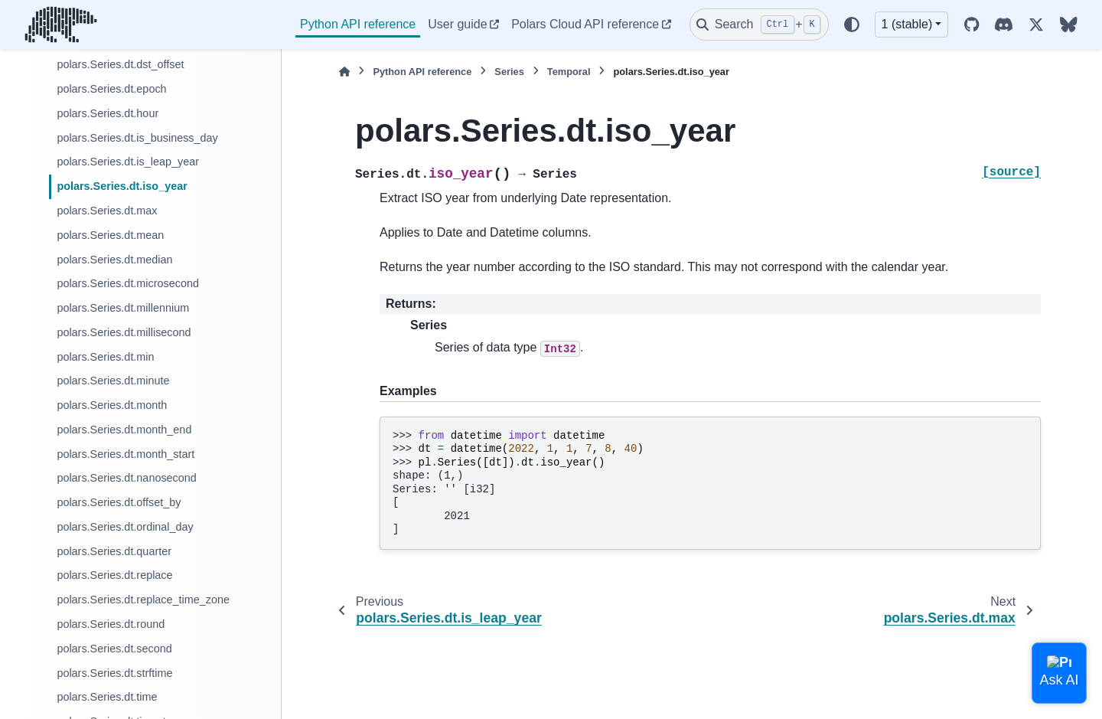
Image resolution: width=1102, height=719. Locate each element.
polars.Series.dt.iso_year (122, 186)
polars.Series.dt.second (114, 648)
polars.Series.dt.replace (114, 575)
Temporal (569, 71)
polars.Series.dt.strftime (114, 673)
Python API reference (358, 24)
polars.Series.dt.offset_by (119, 502)
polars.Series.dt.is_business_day (137, 138)
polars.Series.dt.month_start (125, 454)
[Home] (344, 72)
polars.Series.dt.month (112, 405)
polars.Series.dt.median (114, 259)
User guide (457, 24)
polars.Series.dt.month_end (124, 429)
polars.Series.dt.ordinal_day (125, 527)
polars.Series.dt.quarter (114, 551)
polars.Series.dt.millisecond (124, 332)
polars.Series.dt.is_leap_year (128, 161)
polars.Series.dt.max (107, 210)
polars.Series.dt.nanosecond (126, 478)
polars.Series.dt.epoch (111, 89)
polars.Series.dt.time (107, 697)
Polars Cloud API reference (585, 24)
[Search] (759, 24)
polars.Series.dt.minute (113, 380)
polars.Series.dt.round (111, 624)
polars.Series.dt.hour (107, 113)
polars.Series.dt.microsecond (128, 283)
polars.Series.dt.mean (110, 235)
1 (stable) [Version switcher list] (907, 24)
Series (508, 71)
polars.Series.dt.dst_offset (120, 64)
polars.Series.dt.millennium (123, 308)
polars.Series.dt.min (105, 357)
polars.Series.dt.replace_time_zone (143, 599)
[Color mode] (852, 24)
